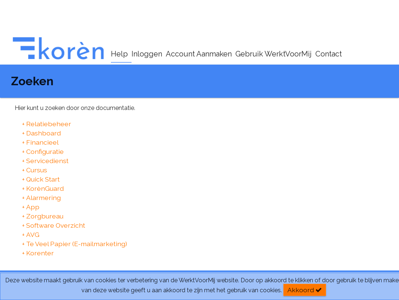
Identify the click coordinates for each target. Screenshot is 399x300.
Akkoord (304, 290)
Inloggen (147, 53)
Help (119, 53)
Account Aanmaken (199, 53)
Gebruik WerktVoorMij (273, 53)
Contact (328, 53)
